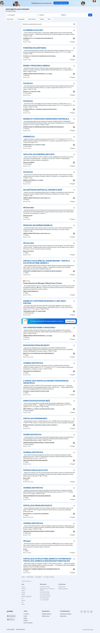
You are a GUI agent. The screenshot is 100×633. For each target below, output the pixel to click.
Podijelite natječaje (46, 614)
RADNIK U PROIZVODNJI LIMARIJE (36, 66)
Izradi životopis (70, 321)
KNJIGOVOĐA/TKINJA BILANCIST (36, 345)
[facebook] (81, 611)
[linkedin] (91, 611)
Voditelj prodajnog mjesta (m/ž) (35, 470)
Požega (23, 594)
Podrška (26, 620)
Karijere (25, 618)
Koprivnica (24, 588)
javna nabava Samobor (45, 594)
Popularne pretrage (27, 581)
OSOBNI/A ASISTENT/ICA (33, 363)
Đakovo (23, 590)
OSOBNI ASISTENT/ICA (32, 435)
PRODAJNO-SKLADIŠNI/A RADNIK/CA (37, 225)
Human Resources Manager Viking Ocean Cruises (42, 283)
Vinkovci (23, 586)
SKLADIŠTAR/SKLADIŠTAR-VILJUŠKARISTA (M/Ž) (42, 190)
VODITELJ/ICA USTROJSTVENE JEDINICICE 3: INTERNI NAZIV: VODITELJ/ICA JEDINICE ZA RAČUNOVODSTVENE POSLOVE (47, 560)
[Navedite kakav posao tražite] (21, 15)
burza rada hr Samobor (45, 586)
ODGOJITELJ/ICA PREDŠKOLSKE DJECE (38, 154)
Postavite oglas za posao (61, 3)
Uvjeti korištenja (10, 629)
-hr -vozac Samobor (44, 599)
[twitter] (88, 611)
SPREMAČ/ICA (29, 137)
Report (72, 42)
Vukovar (23, 592)
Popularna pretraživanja (65, 614)
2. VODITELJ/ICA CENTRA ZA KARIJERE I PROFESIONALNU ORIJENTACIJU (46, 382)
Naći (90, 15)
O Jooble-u (26, 614)
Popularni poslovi (62, 586)
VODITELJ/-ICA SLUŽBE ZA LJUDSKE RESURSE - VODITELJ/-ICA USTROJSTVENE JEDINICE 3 (46, 262)
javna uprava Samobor (45, 592)
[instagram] (84, 611)
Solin (23, 602)
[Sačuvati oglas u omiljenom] (74, 30)
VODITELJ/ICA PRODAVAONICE (35, 418)
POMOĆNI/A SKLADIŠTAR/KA (34, 48)
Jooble (91, 629)
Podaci (25, 616)
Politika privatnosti (20, 629)
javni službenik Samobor (45, 595)
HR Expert (27, 541)
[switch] (74, 24)
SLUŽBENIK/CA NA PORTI (33, 30)
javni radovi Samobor (44, 597)
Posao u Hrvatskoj (28, 622)
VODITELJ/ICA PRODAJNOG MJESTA (37, 506)
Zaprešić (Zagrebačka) (26, 596)
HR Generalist (28, 208)
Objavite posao (45, 616)
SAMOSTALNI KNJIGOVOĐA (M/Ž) (36, 401)
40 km (63, 15)
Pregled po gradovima (63, 588)
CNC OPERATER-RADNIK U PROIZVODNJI (39, 328)
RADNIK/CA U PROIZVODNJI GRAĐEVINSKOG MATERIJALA (46, 119)
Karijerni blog (63, 616)
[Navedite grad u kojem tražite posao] (52, 15)
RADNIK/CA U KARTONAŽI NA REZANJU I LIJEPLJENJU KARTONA (44, 302)
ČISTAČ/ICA (28, 83)
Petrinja (23, 600)
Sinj (22, 598)
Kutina (23, 604)
